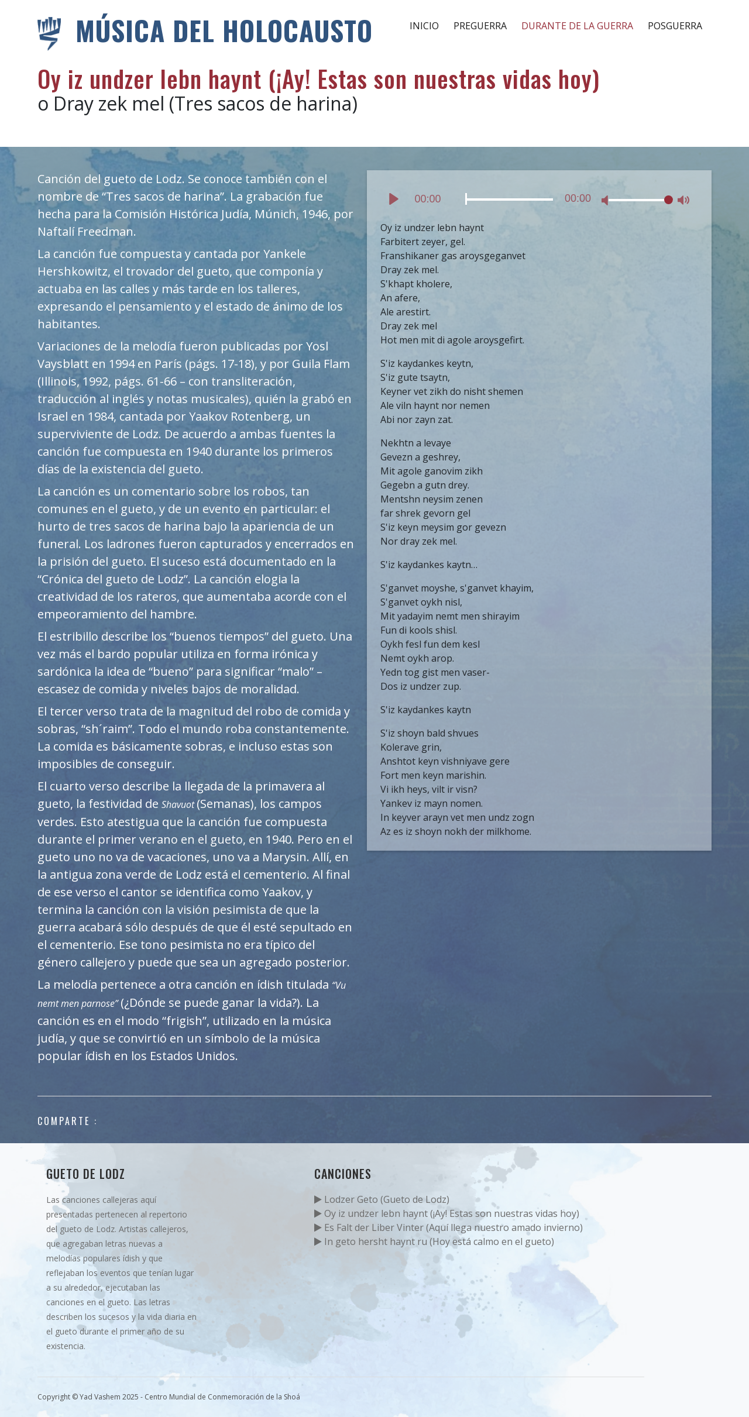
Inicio (424, 25)
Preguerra (480, 25)
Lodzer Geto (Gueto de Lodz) (381, 1199)
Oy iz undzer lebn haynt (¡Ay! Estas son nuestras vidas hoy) (446, 1213)
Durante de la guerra (577, 25)
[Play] (394, 199)
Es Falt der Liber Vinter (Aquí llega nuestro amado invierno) (448, 1227)
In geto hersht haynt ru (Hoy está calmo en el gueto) (434, 1241)
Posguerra (675, 25)
